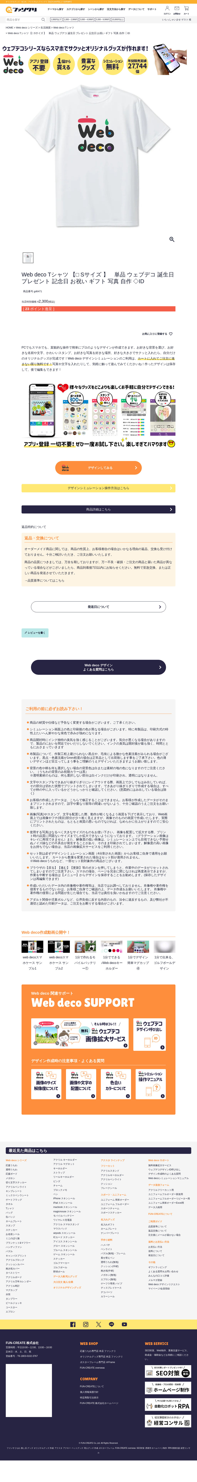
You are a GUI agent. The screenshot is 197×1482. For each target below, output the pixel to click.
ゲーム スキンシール (64, 1276)
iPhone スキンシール (64, 1220)
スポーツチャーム (110, 1230)
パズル (9, 1272)
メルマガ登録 (155, 1301)
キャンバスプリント (16, 1277)
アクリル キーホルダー (65, 1181)
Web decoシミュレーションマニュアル (168, 1199)
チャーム (58, 1207)
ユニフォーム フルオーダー (115, 1225)
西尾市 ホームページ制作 (156, 1470)
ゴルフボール (60, 1288)
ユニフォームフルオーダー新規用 (165, 1215)
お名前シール (13, 1255)
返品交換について (157, 1252)
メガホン (10, 1199)
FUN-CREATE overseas (92, 1389)
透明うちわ (11, 1191)
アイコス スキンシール (65, 1263)
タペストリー (13, 1294)
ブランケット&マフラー (18, 1264)
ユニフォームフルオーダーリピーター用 (169, 1220)
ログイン (167, 14)
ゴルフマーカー (61, 1284)
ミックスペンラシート (17, 1217)
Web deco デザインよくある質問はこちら (98, 686)
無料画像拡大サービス (159, 1186)
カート (186, 14)
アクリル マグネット (64, 1185)
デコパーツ (106, 1313)
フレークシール (109, 1209)
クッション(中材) (110, 1287)
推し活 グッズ (27, 1470)
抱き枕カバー (13, 1290)
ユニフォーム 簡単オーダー (115, 1221)
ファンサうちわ (13, 1470)
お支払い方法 (155, 1268)
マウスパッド (60, 1250)
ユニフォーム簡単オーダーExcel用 (166, 1224)
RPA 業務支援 (174, 1470)
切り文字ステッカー (16, 1204)
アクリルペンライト (16, 1208)
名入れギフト (108, 1246)
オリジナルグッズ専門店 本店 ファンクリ (101, 1378)
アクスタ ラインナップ (112, 1182)
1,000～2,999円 (71, 19)
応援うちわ (11, 1186)
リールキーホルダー (63, 1198)
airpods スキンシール (64, 1254)
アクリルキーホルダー (112, 1196)
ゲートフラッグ (14, 1221)
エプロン (10, 1333)
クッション (106, 1205)
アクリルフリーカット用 (161, 1211)
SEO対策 (140, 1470)
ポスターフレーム (106, 1470)
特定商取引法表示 (89, 1419)
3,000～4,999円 (86, 19)
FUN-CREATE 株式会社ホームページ (99, 1424)
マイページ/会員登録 (159, 1310)
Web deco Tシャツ (63, 27)
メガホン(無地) (108, 1296)
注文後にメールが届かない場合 (164, 1256)
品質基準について (157, 1248)
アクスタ (58, 1470)
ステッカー (11, 1251)
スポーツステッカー (111, 1234)
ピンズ (56, 1203)
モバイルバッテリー (63, 1237)
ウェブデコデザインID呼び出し (164, 1191)
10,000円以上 (118, 19)
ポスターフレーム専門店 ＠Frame (97, 1383)
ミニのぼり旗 (13, 1260)
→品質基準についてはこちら (44, 592)
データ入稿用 (155, 1228)
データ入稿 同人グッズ (65, 1298)
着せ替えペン (108, 1279)
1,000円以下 (56, 19)
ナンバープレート (110, 1254)
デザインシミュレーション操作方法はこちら (98, 500)
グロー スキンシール (64, 1267)
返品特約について (34, 539)
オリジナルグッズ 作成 (44, 1470)
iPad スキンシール (62, 1224)
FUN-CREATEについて (160, 1235)
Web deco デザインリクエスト (164, 1306)
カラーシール (108, 1318)
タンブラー (11, 1320)
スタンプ (10, 1247)
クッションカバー (15, 1285)
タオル (9, 1225)
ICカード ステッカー (64, 1258)
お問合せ (176, 14)
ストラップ (59, 1194)
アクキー (67, 1470)
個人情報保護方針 (89, 1413)
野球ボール (59, 1293)
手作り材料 (106, 1261)
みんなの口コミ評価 (158, 1297)
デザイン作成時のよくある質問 (164, 1195)
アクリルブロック (15, 1281)
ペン (55, 1215)
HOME (9, 27)
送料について (155, 1272)
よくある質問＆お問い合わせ (163, 1293)
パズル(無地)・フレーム (113, 1275)
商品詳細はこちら (98, 521)
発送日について (98, 620)
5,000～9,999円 (102, 19)
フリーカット (108, 1187)
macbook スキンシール (65, 1228)
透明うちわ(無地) (110, 1283)
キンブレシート (14, 1212)
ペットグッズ (77, 1470)
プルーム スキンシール (65, 1271)
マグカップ (11, 1311)
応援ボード (11, 1195)
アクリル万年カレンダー (18, 1303)
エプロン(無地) (108, 1300)
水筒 (8, 1316)
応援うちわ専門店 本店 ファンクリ (98, 1372)
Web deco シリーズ (27, 27)
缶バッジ (10, 1238)
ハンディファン (14, 1268)
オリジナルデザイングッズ (67, 1309)
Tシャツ (10, 1229)
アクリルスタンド (110, 1192)
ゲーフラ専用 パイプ (111, 1305)
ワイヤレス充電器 (62, 1241)
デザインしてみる (103, 475)
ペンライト (106, 1270)
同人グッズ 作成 (91, 1470)
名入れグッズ (108, 1241)
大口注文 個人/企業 (63, 1303)
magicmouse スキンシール (67, 1233)
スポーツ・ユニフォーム (113, 1216)
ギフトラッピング (157, 1288)
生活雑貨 (46, 27)
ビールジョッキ (14, 1324)
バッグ (9, 1234)
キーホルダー (60, 1189)
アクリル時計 (13, 1307)
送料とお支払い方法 (158, 1263)
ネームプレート (14, 1243)
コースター (11, 1328)
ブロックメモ (60, 1211)
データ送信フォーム (158, 1206)
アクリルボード (14, 1298)
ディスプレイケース (111, 1309)
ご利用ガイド (155, 1243)
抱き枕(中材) (107, 1292)
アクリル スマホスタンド (66, 1246)
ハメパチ (105, 1266)
